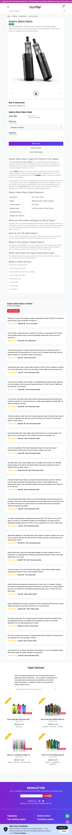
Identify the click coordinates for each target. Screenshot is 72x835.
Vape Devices (22, 16)
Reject (64, 831)
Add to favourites (36, 148)
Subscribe (47, 796)
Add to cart (36, 144)
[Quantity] (36, 137)
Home (8, 16)
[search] (64, 11)
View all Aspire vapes (36, 152)
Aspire (30, 162)
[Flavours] (36, 127)
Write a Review (13, 311)
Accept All (62, 828)
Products (14, 16)
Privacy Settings (20, 833)
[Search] (35, 11)
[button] (8, 7)
